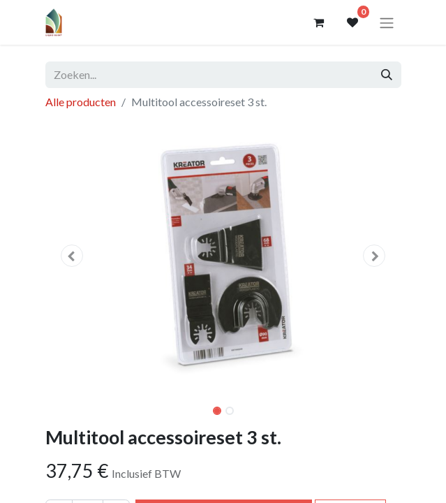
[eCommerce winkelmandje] (319, 22)
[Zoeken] (386, 74)
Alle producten (80, 101)
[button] (72, 256)
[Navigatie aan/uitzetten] (386, 22)
